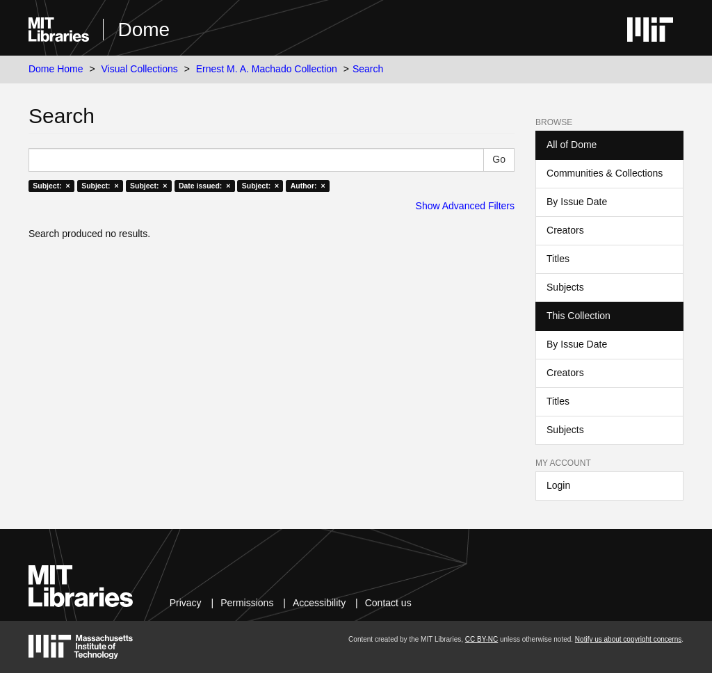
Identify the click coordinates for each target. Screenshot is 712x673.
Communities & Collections (605, 173)
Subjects (565, 287)
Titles (558, 258)
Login (558, 485)
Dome (144, 29)
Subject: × (51, 185)
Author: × (308, 185)
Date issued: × (204, 185)
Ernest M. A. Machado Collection (266, 68)
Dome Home (56, 68)
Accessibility (319, 602)
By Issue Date (577, 201)
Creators (565, 230)
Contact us (388, 602)
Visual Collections (140, 68)
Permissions (246, 602)
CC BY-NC (481, 639)
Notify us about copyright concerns (628, 639)
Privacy (186, 602)
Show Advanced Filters (465, 205)
